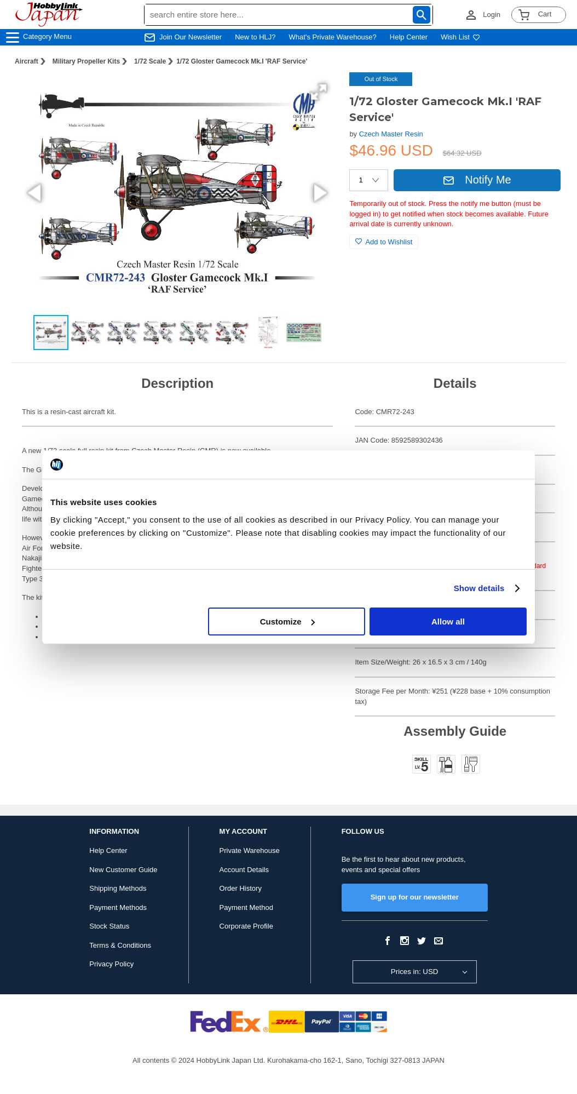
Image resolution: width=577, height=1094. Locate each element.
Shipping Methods (117, 888)
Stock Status (109, 926)
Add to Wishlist (383, 242)
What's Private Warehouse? (333, 37)
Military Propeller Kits (86, 61)
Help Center (409, 37)
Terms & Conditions (120, 945)
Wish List (460, 37)
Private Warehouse (250, 850)
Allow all (448, 621)
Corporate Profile (246, 926)
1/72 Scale (150, 61)
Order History (241, 888)
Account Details (244, 870)
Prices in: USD (414, 971)
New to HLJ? (255, 37)
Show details (479, 588)
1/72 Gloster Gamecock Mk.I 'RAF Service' (241, 61)
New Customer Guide (123, 870)
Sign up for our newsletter (415, 897)
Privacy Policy (111, 964)
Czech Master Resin (391, 134)
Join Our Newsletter (190, 37)
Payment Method (246, 907)
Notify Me (477, 180)
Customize (287, 621)
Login (491, 14)
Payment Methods (118, 907)
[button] (318, 92)
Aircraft (26, 61)
